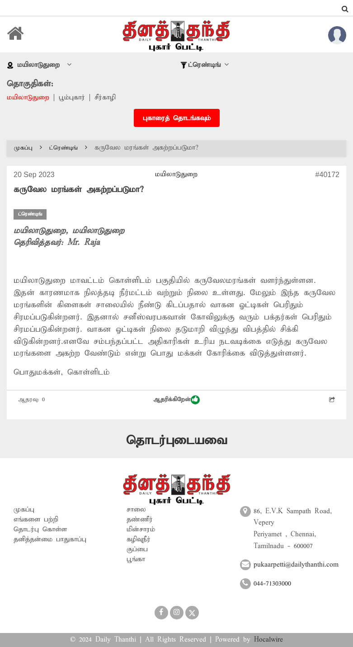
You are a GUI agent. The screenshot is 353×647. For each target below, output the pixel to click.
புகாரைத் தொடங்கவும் (177, 118)
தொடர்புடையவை (176, 441)
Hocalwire (268, 640)
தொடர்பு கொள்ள (40, 529)
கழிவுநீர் (139, 539)
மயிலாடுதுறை (28, 97)
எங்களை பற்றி (36, 519)
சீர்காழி (105, 97)
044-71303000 (272, 584)
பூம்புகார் (72, 97)
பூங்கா (136, 559)
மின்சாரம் (141, 529)
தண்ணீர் (140, 519)
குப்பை (137, 549)
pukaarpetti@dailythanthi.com (296, 565)
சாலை (136, 509)
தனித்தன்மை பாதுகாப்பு (50, 539)
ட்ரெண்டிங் (68, 148)
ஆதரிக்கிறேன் (176, 399)
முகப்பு (28, 148)
